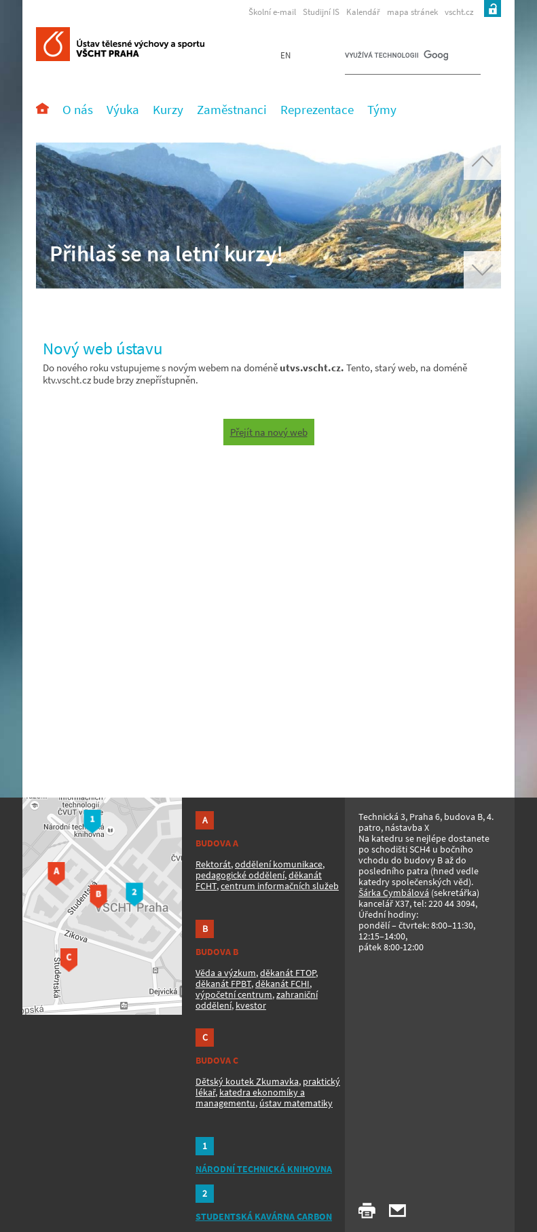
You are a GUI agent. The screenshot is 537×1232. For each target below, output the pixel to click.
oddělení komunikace (278, 864)
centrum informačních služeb (280, 886)
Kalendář (363, 12)
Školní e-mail (272, 12)
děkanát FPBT (223, 983)
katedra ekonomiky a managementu (250, 1097)
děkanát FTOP (288, 973)
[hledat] (396, 58)
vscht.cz (459, 12)
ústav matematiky (296, 1103)
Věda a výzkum (226, 973)
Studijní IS (321, 12)
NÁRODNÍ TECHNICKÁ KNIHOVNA (264, 1169)
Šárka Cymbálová (393, 892)
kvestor (251, 1005)
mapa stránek (412, 12)
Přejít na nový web (269, 432)
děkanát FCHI (282, 983)
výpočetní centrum (234, 994)
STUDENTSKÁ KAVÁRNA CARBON (264, 1216)
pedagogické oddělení (240, 875)
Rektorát (213, 864)
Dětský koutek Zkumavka (247, 1081)
